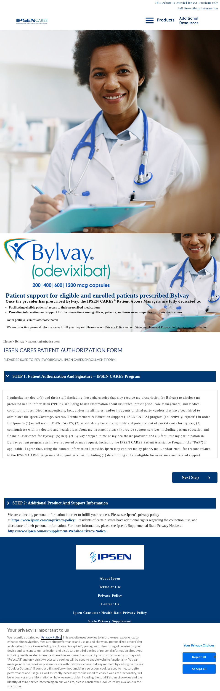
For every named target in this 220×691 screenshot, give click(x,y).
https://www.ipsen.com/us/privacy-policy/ (43, 520)
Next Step (190, 477)
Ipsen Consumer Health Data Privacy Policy (110, 613)
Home (7, 341)
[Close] (215, 660)
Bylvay (19, 341)
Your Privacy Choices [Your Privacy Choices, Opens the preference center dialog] (199, 649)
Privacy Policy (110, 595)
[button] (109, 376)
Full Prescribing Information (198, 8)
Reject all (199, 660)
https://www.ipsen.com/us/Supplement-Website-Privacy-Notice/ (57, 531)
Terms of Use (110, 587)
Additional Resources (189, 20)
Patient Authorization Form (44, 341)
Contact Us (110, 604)
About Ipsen (110, 578)
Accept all (199, 672)
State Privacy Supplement (110, 621)
